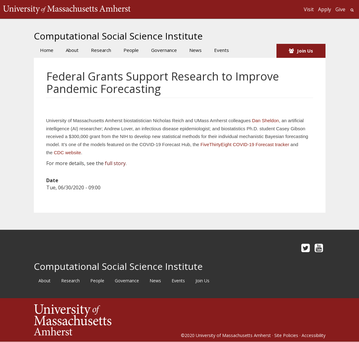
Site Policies (286, 335)
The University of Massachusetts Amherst (67, 9)
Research (101, 50)
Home (46, 50)
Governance (164, 50)
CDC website (67, 152)
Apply (324, 9)
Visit (309, 9)
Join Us (305, 51)
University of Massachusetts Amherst (233, 335)
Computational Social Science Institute (118, 36)
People (131, 50)
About (72, 50)
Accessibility (313, 335)
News (195, 50)
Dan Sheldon (265, 120)
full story (115, 163)
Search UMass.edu (352, 10)
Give (340, 9)
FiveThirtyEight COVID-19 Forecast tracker (244, 144)
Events (221, 50)
